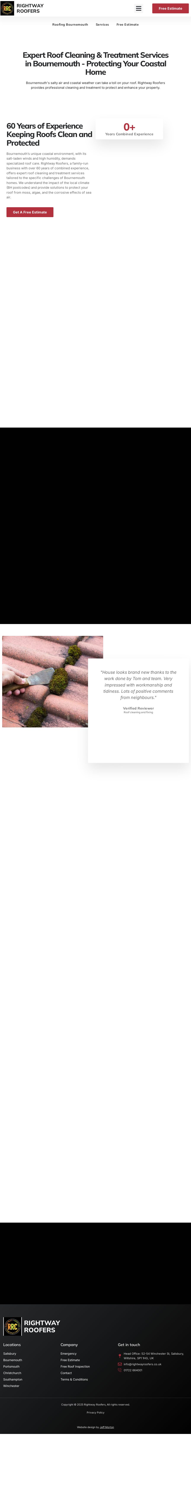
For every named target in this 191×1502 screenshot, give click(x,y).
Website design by (95, 1433)
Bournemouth (12, 1366)
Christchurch (12, 1379)
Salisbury (9, 1359)
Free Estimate (129, 25)
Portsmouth (11, 1372)
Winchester (11, 1391)
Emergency (69, 1359)
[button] (138, 8)
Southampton (12, 1385)
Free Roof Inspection (75, 1372)
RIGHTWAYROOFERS (30, 8)
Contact (66, 1379)
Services (102, 25)
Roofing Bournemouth (69, 25)
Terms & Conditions (74, 1385)
